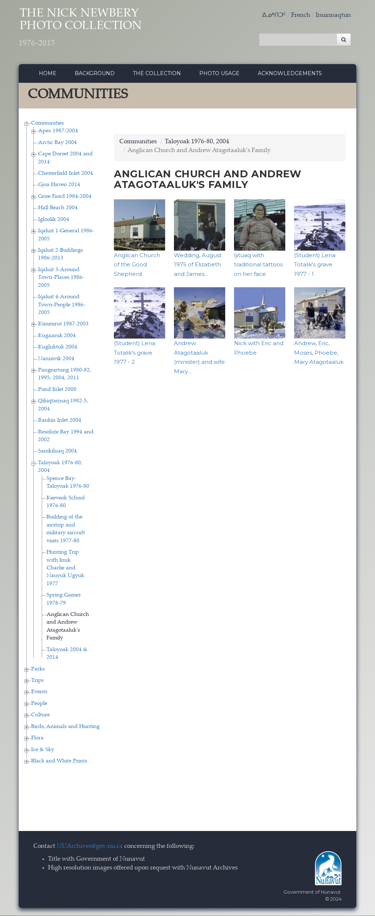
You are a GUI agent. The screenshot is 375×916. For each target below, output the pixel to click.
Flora (37, 739)
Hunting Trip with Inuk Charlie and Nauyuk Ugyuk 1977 (65, 569)
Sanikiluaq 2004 (57, 452)
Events (39, 693)
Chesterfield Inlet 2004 (65, 174)
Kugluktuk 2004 (57, 348)
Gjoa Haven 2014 (59, 186)
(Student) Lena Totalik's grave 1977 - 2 (134, 353)
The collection (157, 74)
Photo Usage (219, 74)
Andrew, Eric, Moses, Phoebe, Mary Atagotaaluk (319, 353)
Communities (47, 124)
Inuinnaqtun (333, 15)
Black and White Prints (59, 762)
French (300, 15)
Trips (37, 681)
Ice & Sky (42, 750)
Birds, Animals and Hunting (65, 727)
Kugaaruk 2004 (57, 336)
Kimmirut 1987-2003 (63, 325)
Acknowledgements (290, 74)
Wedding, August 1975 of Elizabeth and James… (198, 265)
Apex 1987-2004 (58, 132)
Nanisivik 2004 (56, 359)
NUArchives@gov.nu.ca (90, 848)
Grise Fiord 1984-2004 (65, 197)
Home (47, 74)
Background (95, 74)
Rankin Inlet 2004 (59, 421)
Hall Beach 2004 (58, 209)
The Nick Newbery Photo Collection (87, 29)
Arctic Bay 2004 (57, 143)
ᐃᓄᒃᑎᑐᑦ (274, 15)
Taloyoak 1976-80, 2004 (197, 143)
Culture (40, 716)
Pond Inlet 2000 (57, 390)
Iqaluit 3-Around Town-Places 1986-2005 (61, 278)
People (39, 704)
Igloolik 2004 (53, 220)
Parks (38, 670)
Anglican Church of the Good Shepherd (137, 265)
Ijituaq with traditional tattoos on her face (258, 265)
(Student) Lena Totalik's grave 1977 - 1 (314, 265)
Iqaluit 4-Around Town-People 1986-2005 (61, 306)
